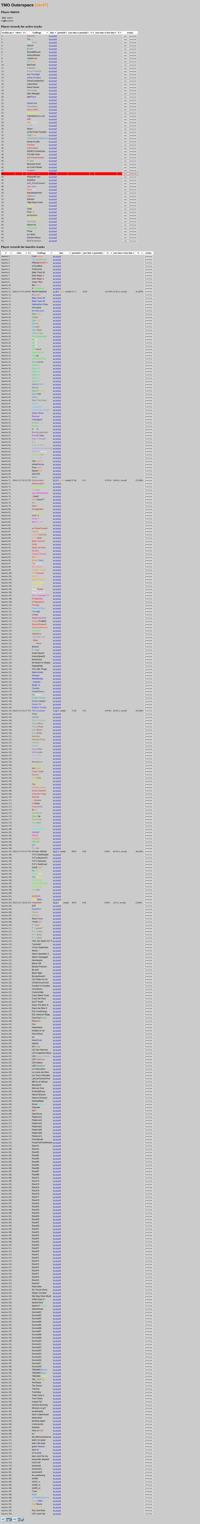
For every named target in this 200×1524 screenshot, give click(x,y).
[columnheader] (8, 32)
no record (53, 36)
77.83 (55, 711)
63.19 (55, 480)
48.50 (55, 903)
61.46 (55, 291)
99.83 (55, 851)
